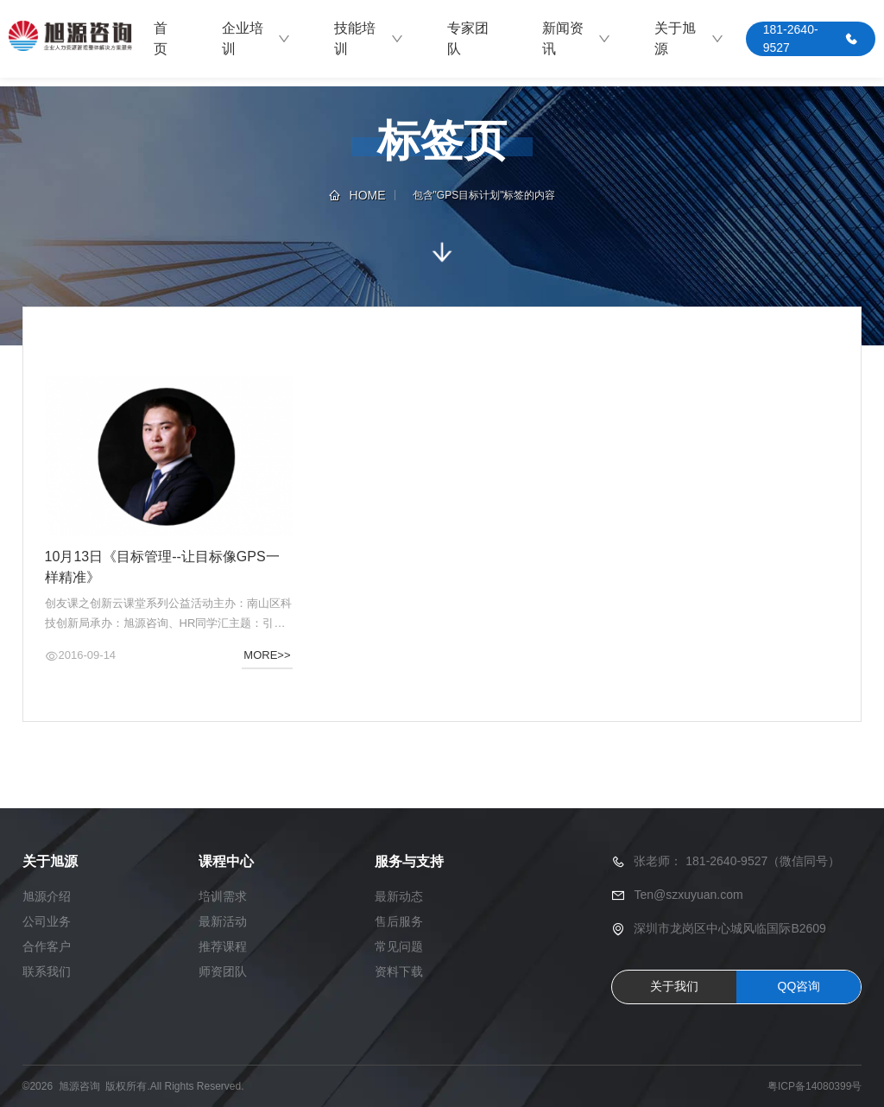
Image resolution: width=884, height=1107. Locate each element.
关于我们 (674, 986)
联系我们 (46, 971)
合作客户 (46, 946)
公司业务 (46, 921)
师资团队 (223, 971)
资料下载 (399, 971)
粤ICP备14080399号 (814, 1086)
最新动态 (399, 896)
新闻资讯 (576, 38)
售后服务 (399, 921)
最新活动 (223, 921)
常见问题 (399, 946)
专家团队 (468, 38)
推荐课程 (223, 946)
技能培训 (368, 38)
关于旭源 (688, 38)
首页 (160, 38)
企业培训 (256, 38)
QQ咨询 (799, 986)
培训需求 (223, 896)
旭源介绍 (46, 896)
